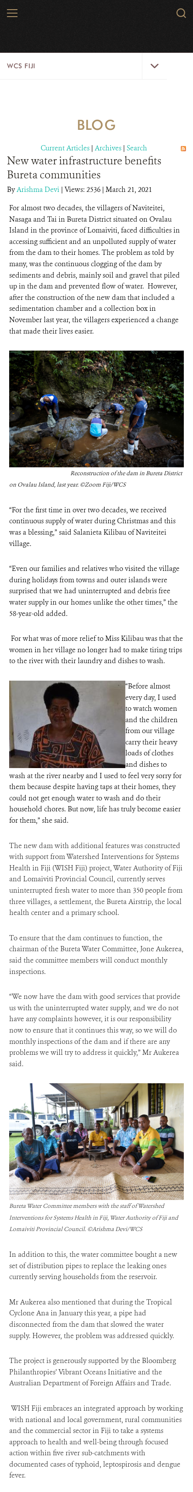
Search (137, 148)
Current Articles (65, 148)
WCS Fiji (21, 66)
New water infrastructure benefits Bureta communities (84, 168)
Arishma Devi (39, 189)
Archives (108, 148)
